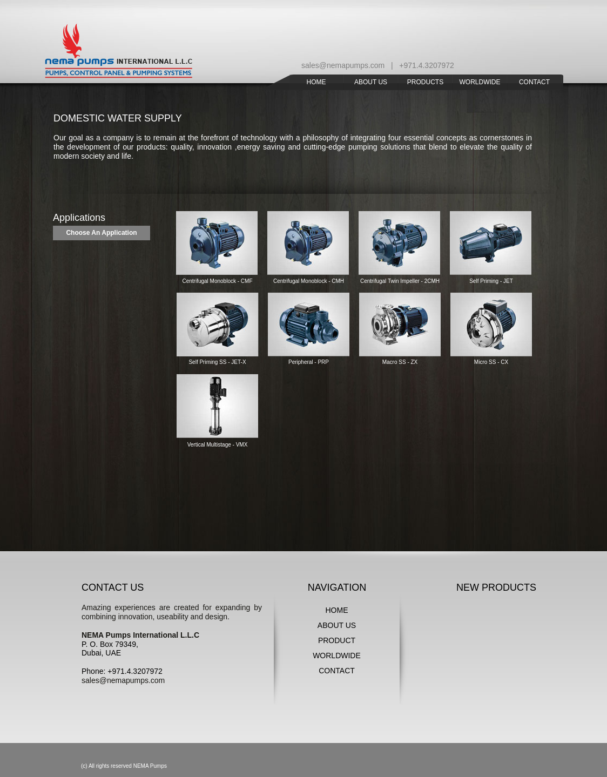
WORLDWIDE (337, 655)
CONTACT (337, 670)
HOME (337, 610)
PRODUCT (336, 640)
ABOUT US (337, 625)
